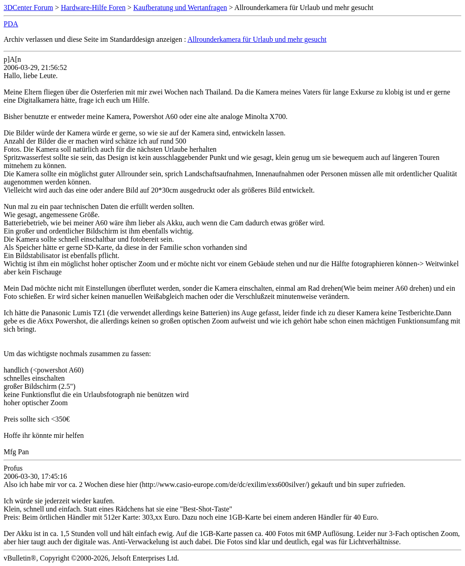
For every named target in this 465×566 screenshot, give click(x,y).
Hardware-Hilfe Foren (93, 7)
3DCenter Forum (28, 7)
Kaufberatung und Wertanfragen (180, 7)
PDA (11, 24)
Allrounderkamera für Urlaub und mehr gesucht (257, 39)
